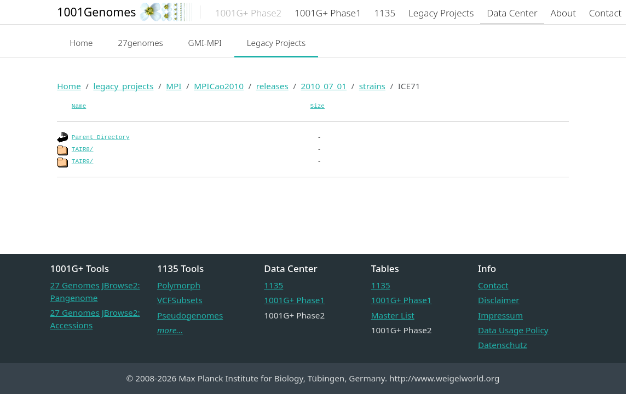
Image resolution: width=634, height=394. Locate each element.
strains (372, 85)
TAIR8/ (83, 149)
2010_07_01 (324, 85)
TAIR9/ (83, 161)
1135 (273, 285)
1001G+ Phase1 (294, 299)
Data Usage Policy (513, 330)
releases (272, 85)
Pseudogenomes (190, 315)
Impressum (500, 315)
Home (81, 42)
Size (317, 106)
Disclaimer (499, 299)
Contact (493, 285)
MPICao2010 (219, 85)
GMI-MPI (205, 42)
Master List (392, 315)
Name (79, 106)
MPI (173, 85)
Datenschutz (502, 344)
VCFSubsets (180, 299)
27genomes (140, 42)
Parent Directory (101, 137)
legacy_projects (123, 85)
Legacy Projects (276, 42)
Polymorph (178, 285)
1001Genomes (96, 12)
